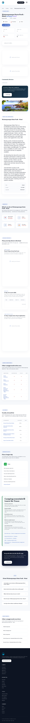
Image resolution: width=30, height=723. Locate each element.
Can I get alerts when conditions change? (13, 603)
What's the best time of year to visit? (12, 593)
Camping (7, 8)
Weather (3, 700)
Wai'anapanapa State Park (8, 468)
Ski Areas (3, 679)
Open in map (6, 25)
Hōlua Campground (7, 630)
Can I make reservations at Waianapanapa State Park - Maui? (14, 584)
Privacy (3, 711)
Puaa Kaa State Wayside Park (9, 473)
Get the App (20, 2)
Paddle (3, 681)
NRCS (9, 720)
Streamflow (4, 668)
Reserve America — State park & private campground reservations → (14, 543)
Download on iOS (6, 660)
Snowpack (4, 667)
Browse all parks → (7, 484)
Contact (3, 712)
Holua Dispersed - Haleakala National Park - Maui (6, 389)
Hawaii (11, 8)
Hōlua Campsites (6, 634)
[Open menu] (26, 2)
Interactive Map (5, 693)
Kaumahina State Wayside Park (9, 481)
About (3, 706)
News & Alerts (4, 695)
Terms (3, 709)
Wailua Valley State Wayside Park (10, 476)
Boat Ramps (4, 686)
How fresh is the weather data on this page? (14, 589)
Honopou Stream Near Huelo (9, 437)
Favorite (5, 21)
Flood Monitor (4, 698)
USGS (5, 720)
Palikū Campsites (6, 626)
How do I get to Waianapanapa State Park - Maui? (15, 598)
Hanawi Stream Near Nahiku (8, 423)
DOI (13, 720)
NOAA (7, 720)
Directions (13, 21)
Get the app (7, 94)
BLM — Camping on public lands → (11, 540)
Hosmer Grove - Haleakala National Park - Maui (6, 396)
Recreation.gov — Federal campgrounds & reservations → (15, 534)
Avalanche (4, 673)
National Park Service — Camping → (11, 536)
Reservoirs (4, 670)
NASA (11, 720)
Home (3, 8)
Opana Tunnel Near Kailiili (8, 440)
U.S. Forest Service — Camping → (11, 538)
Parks (3, 687)
